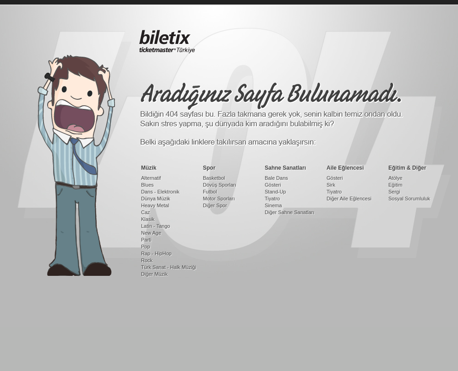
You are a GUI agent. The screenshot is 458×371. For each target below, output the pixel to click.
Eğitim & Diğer (407, 168)
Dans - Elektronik (160, 191)
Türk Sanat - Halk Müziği (168, 267)
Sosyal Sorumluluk (409, 198)
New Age (151, 233)
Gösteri (273, 185)
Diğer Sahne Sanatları (289, 212)
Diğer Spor (215, 205)
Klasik (147, 219)
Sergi (394, 191)
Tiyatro (272, 198)
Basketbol (214, 178)
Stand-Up (275, 191)
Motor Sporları (219, 198)
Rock (147, 260)
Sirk (331, 185)
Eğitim (395, 185)
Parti (146, 239)
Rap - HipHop (156, 253)
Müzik (148, 168)
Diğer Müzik (154, 274)
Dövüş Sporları (219, 185)
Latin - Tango (155, 226)
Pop (145, 246)
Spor (209, 168)
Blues (147, 185)
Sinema (273, 205)
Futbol (210, 191)
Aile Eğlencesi (345, 168)
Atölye (395, 178)
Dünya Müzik (155, 198)
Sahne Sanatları (285, 168)
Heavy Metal (155, 205)
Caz (145, 212)
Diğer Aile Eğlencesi (349, 198)
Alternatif (151, 178)
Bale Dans (276, 178)
